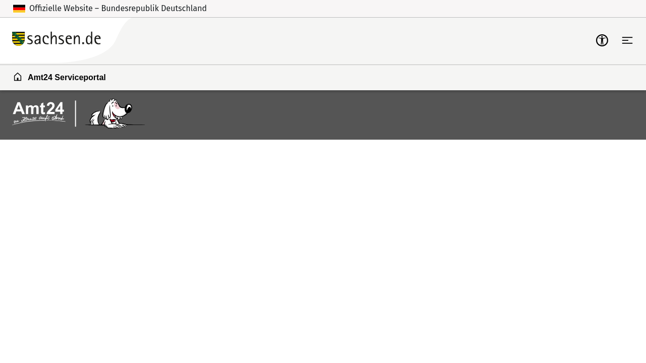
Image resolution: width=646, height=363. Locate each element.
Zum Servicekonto (503, 40)
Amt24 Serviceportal (59, 77)
